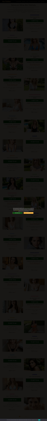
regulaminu (17, 210)
